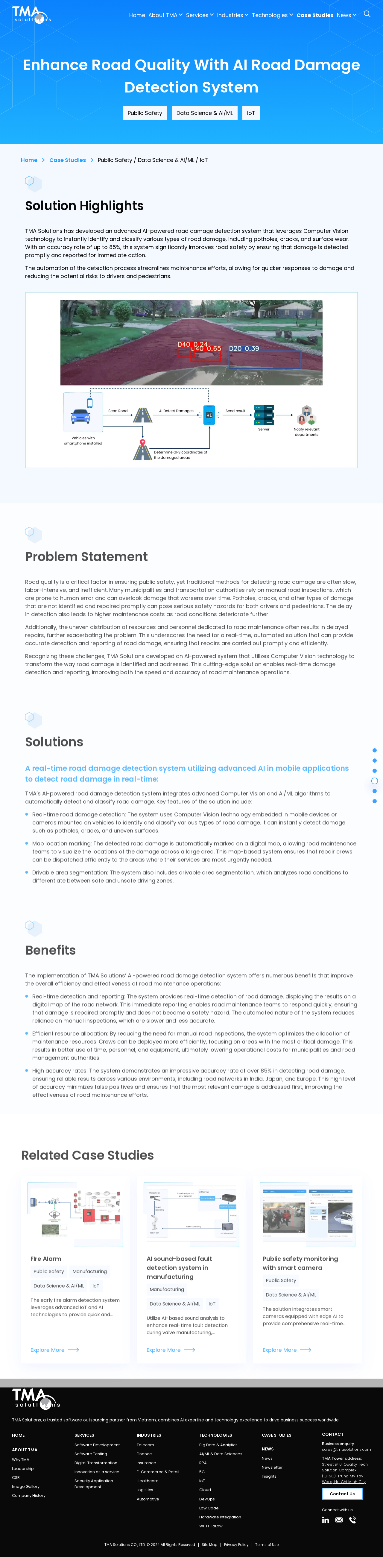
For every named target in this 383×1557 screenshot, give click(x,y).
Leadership (23, 1468)
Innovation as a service (97, 1472)
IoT (202, 1481)
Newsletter (272, 1467)
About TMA (112, 15)
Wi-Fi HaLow (211, 1526)
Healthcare (148, 1481)
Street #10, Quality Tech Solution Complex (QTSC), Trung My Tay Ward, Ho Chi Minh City (345, 1473)
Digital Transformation (96, 1463)
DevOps (207, 1499)
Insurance (146, 1463)
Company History (28, 1495)
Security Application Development (94, 1484)
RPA (203, 1463)
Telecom (145, 1445)
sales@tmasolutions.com (346, 1449)
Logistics (145, 1490)
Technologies (219, 15)
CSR (16, 1477)
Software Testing (91, 1454)
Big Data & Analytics (218, 1445)
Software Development (97, 1445)
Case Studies (264, 15)
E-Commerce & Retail (158, 1472)
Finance (144, 1454)
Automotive (148, 1499)
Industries (179, 15)
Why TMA (20, 1459)
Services (146, 15)
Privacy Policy (236, 1544)
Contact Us (347, 15)
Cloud (205, 1490)
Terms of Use (267, 1544)
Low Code (209, 1508)
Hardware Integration (220, 1517)
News (267, 1458)
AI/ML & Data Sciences (220, 1454)
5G (202, 1472)
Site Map (209, 1544)
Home (86, 15)
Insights (269, 1476)
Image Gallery (25, 1486)
